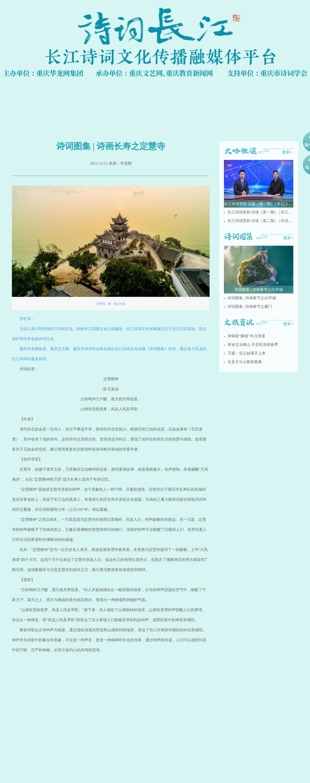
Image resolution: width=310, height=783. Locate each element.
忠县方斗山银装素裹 (244, 362)
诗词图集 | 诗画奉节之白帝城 (251, 298)
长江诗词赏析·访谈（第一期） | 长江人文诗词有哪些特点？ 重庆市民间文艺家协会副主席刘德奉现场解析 (260, 212)
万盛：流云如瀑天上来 (246, 353)
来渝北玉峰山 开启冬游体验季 (252, 345)
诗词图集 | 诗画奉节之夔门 (249, 306)
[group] (258, 184)
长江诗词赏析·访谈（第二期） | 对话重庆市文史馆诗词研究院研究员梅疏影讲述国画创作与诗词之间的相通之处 (260, 221)
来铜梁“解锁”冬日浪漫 (246, 336)
